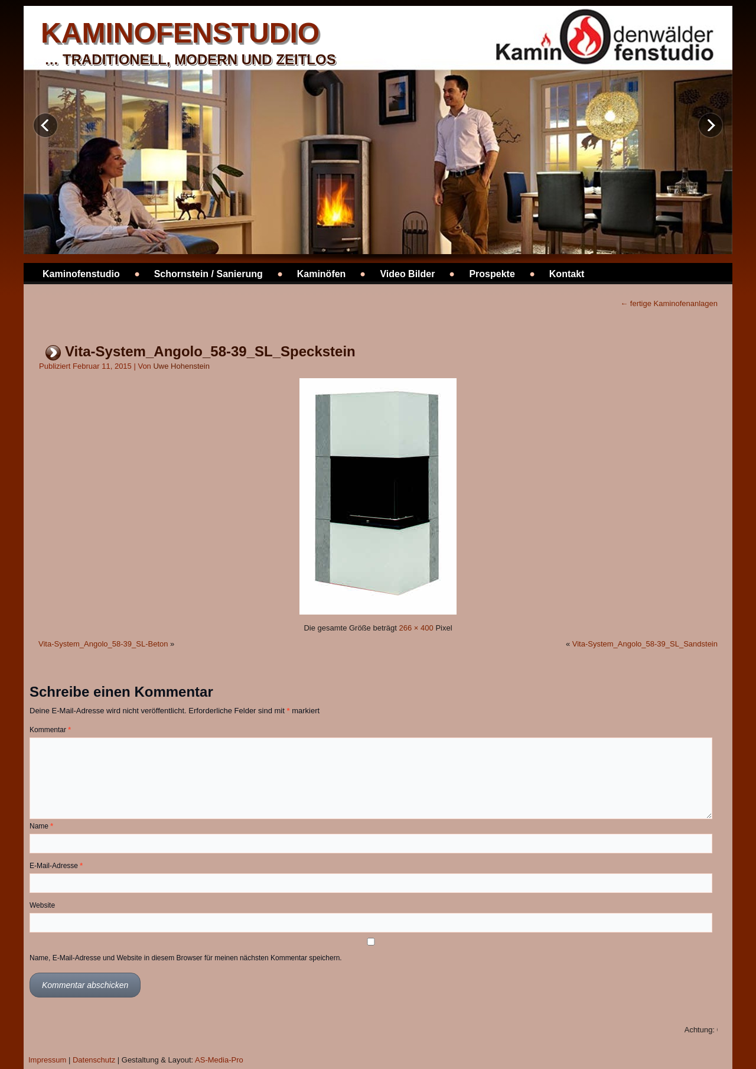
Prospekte (491, 274)
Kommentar (50, 730)
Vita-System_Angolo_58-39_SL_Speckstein (210, 351)
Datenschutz (94, 1059)
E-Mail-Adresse (56, 866)
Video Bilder (407, 274)
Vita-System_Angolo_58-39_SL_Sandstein (645, 643)
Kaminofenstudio (81, 274)
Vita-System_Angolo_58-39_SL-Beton (103, 643)
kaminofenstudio (180, 32)
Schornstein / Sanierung (208, 274)
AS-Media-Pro (219, 1059)
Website (42, 905)
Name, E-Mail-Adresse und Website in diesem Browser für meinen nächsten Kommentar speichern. (186, 958)
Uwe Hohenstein (181, 366)
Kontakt (567, 274)
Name (41, 826)
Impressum (47, 1059)
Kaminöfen (321, 274)
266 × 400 (416, 627)
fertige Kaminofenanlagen (669, 303)
